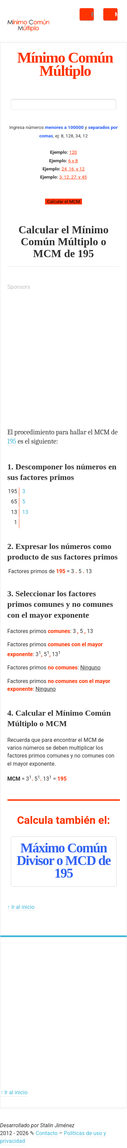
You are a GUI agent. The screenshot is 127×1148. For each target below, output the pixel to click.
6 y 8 (73, 160)
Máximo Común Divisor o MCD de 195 (63, 860)
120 (73, 152)
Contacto (47, 1133)
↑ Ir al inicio (21, 907)
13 (25, 512)
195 (86, 253)
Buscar (92, 14)
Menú (116, 14)
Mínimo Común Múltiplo (65, 64)
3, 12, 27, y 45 (73, 177)
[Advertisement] (63, 360)
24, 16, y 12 (73, 168)
